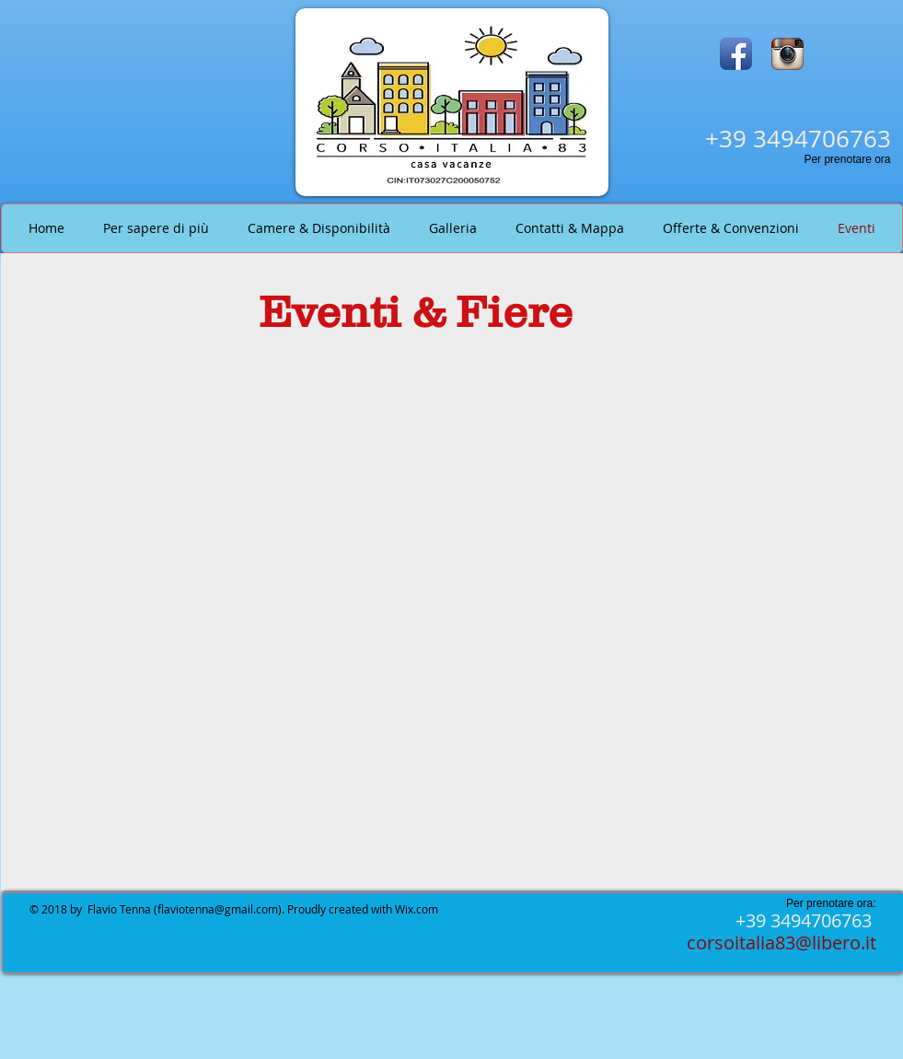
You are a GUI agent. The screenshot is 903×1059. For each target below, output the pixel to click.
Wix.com (416, 909)
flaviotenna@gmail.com (217, 909)
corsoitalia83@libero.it (781, 942)
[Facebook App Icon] (736, 54)
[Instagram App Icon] (787, 54)
